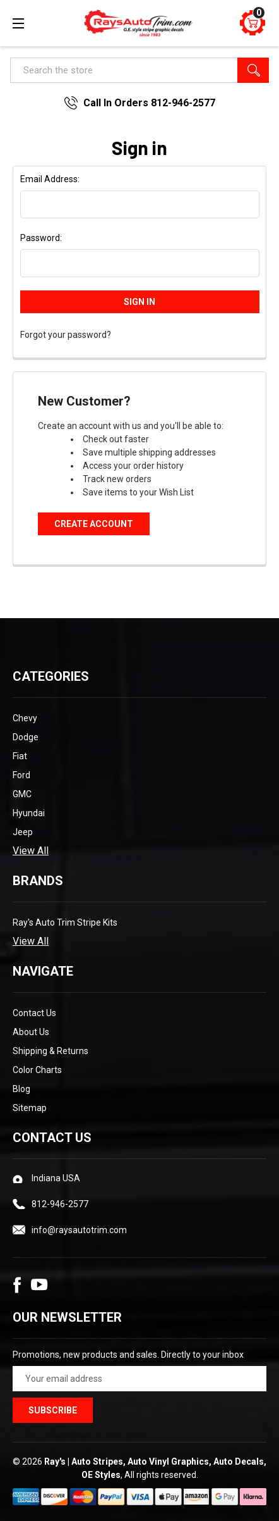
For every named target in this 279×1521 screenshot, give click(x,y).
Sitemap (30, 1108)
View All (31, 851)
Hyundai (29, 813)
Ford (21, 775)
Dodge (26, 737)
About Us (31, 1032)
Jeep (23, 832)
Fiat (20, 756)
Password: (41, 238)
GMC (22, 794)
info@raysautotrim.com (79, 1230)
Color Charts (37, 1070)
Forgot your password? (65, 335)
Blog (21, 1089)
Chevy (25, 718)
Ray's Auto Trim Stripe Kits (65, 922)
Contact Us (34, 1013)
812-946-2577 (60, 1204)
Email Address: (50, 179)
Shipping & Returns (50, 1051)
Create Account (93, 524)
